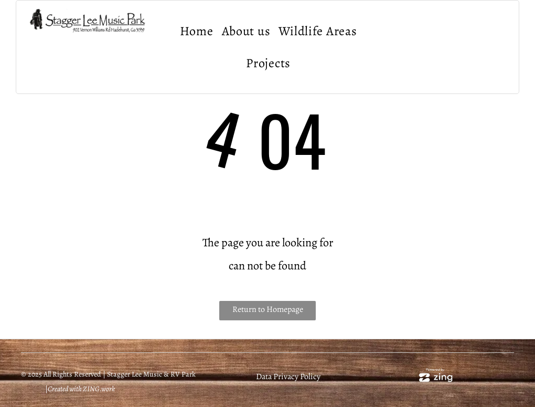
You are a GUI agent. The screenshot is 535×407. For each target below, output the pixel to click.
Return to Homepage (267, 309)
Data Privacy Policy (288, 376)
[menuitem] (197, 31)
